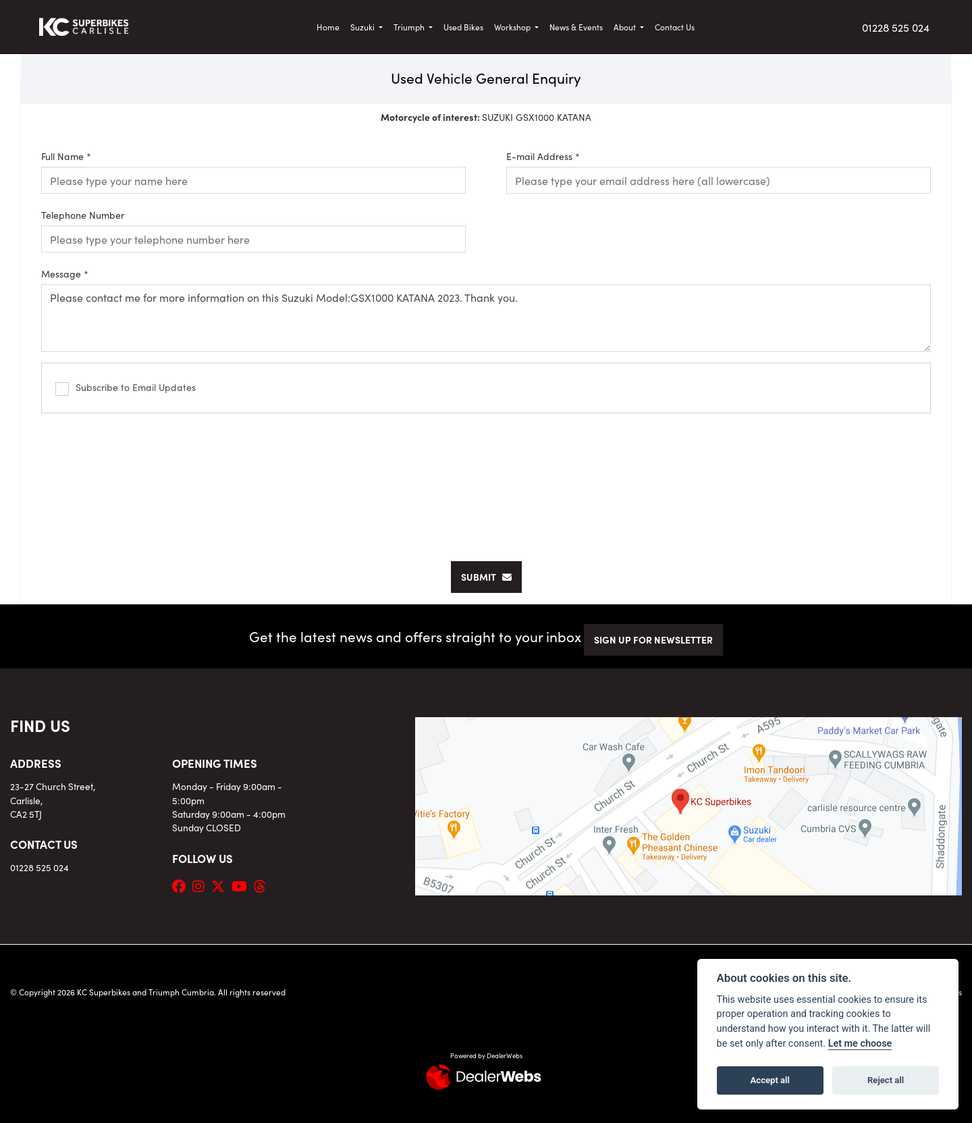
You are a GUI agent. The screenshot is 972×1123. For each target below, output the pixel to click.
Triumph (410, 26)
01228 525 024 (895, 27)
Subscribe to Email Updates (125, 388)
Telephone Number (82, 214)
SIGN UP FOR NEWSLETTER (653, 639)
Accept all (770, 1080)
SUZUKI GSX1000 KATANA (486, 117)
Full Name (66, 156)
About (626, 26)
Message (64, 273)
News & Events (576, 26)
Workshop (513, 26)
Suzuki (363, 26)
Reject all (885, 1080)
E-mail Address (543, 156)
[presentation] (486, 480)
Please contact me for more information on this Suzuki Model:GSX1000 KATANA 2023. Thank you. (486, 318)
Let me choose (860, 1043)
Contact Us (675, 26)
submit (486, 576)
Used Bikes (463, 26)
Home (328, 26)
